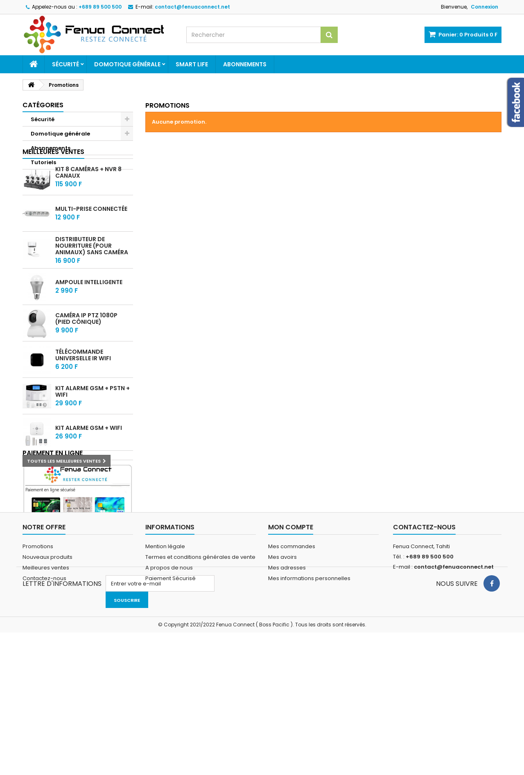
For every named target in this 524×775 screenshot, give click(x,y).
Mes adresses (287, 687)
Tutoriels (43, 162)
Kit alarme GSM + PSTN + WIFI (92, 423)
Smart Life (192, 64)
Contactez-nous (44, 698)
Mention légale (165, 666)
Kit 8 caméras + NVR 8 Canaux (88, 204)
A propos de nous (169, 687)
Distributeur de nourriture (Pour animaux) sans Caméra (91, 277)
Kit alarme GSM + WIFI (88, 460)
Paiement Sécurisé (170, 698)
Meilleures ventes (53, 183)
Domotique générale (127, 64)
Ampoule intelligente (88, 314)
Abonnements (245, 64)
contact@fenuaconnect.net (454, 687)
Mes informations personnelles (309, 698)
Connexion (484, 6)
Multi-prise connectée (91, 241)
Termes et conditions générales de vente (200, 677)
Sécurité (65, 64)
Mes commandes (291, 666)
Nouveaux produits (47, 677)
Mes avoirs (282, 677)
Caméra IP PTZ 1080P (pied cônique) (86, 350)
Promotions (38, 666)
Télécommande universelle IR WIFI (83, 387)
